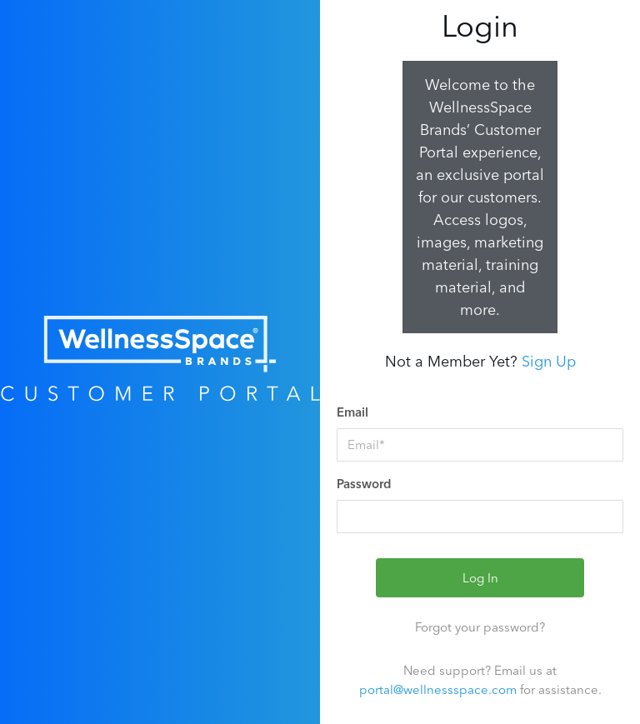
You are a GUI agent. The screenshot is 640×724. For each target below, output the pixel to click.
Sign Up (549, 361)
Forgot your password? (480, 627)
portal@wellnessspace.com (438, 689)
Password (364, 484)
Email (352, 412)
